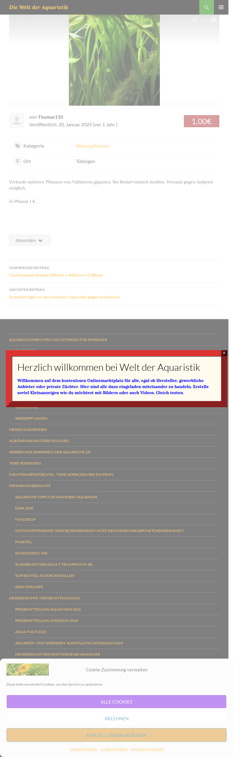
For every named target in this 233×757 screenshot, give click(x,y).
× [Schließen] (224, 353)
